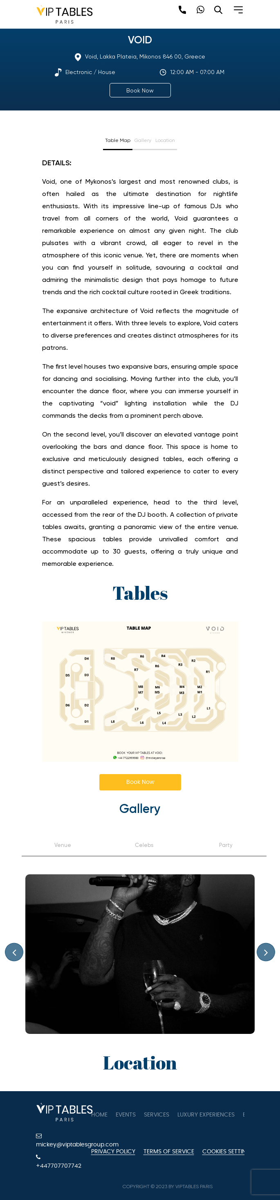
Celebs (144, 845)
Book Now (140, 90)
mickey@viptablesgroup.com (57, 1140)
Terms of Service (168, 1152)
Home (99, 1115)
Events (126, 1115)
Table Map (117, 140)
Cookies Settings (228, 1152)
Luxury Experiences (206, 1115)
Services (156, 1115)
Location (165, 140)
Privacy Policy (113, 1152)
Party (226, 845)
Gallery (142, 140)
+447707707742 (57, 1161)
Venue (62, 845)
